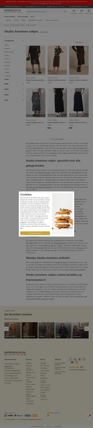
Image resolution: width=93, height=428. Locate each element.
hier (39, 216)
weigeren (23, 222)
